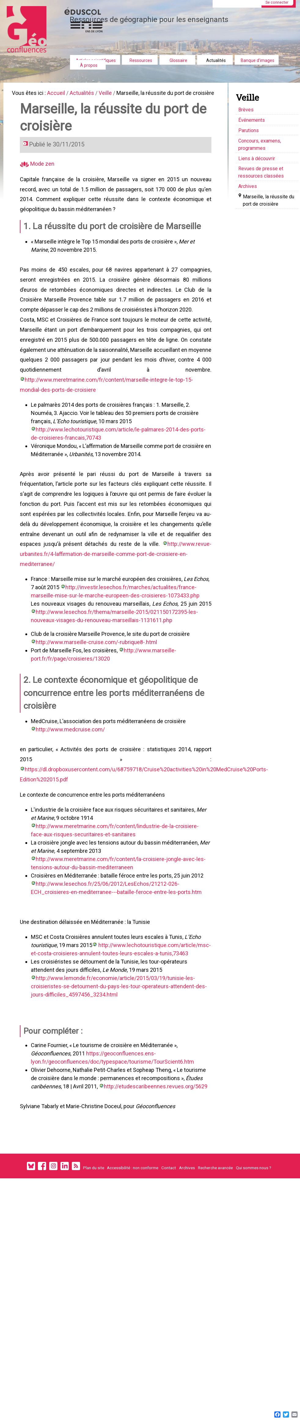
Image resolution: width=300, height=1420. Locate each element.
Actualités (216, 60)
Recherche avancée (215, 1212)
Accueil (58, 93)
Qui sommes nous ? (253, 1212)
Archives (187, 1212)
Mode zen (38, 175)
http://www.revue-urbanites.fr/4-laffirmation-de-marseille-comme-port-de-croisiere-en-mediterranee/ (116, 580)
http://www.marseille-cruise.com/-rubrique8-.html (97, 669)
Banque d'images (257, 60)
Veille (110, 93)
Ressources (141, 60)
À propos (88, 65)
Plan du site (93, 1212)
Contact (168, 1212)
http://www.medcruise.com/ (71, 758)
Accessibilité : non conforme (132, 1212)
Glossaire (178, 60)
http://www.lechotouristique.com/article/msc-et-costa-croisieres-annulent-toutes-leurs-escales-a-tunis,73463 (112, 990)
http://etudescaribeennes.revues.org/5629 (156, 1129)
